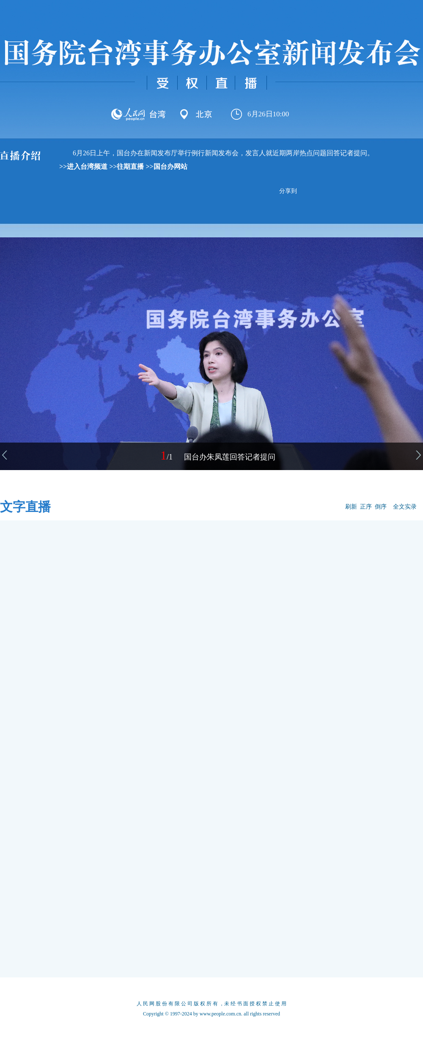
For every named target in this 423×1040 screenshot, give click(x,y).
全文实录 (405, 506)
